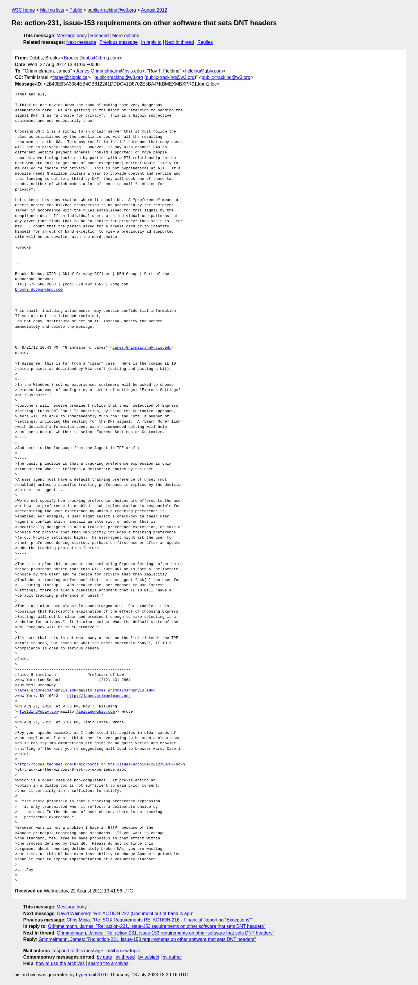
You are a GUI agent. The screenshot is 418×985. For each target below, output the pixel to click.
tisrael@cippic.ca (69, 77)
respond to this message (77, 950)
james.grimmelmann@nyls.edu (46, 690)
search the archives (108, 963)
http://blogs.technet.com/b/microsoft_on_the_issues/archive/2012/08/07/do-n (101, 764)
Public (75, 10)
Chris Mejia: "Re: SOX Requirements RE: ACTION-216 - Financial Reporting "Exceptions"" (159, 919)
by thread (125, 957)
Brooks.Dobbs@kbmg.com (91, 57)
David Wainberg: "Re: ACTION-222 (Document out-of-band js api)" (125, 913)
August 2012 (154, 10)
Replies (205, 42)
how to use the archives (60, 963)
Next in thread (179, 42)
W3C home (23, 10)
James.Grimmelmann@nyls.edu (109, 70)
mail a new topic (123, 950)
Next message (81, 42)
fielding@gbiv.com (204, 70)
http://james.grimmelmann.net (98, 696)
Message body (72, 35)
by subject (148, 957)
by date (104, 957)
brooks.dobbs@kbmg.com (39, 289)
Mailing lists (52, 10)
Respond (99, 35)
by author (172, 957)
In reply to (151, 42)
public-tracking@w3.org (111, 10)
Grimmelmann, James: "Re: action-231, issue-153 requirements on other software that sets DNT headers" (156, 926)
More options (125, 35)
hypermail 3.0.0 (91, 974)
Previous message (119, 42)
